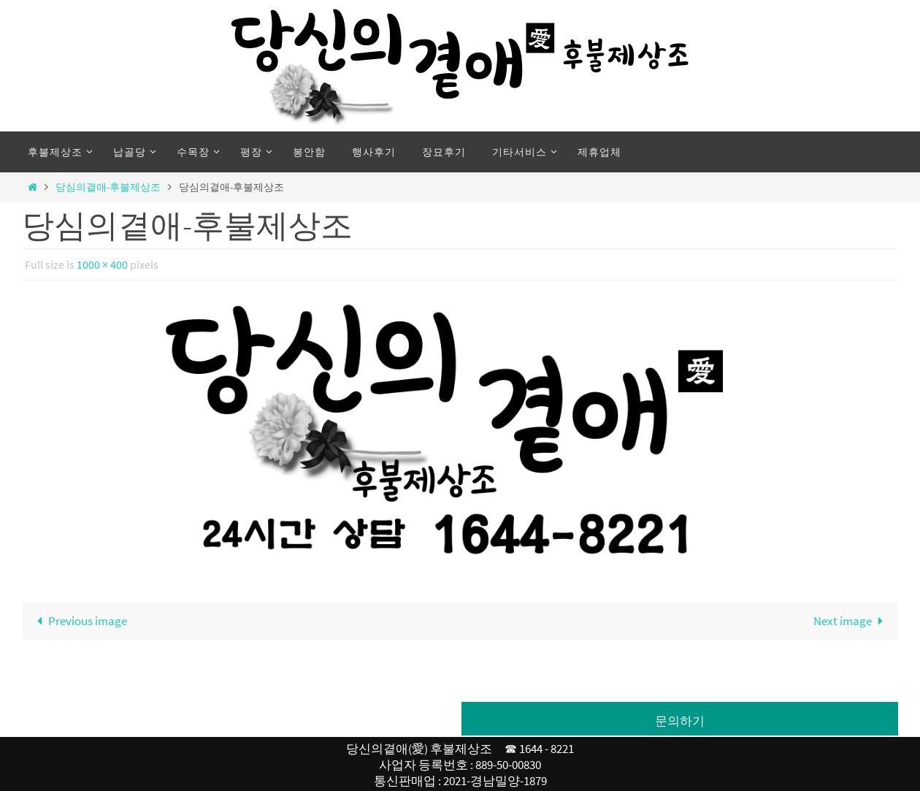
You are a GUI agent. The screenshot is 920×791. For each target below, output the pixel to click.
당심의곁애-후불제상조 (108, 187)
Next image (851, 621)
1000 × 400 (102, 264)
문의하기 (680, 721)
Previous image (79, 621)
